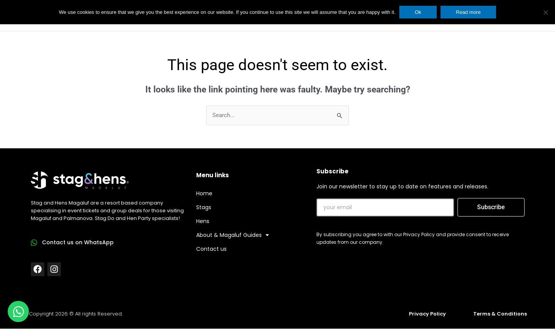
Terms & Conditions (500, 313)
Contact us (211, 249)
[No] (545, 12)
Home (204, 194)
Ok (418, 12)
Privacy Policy (427, 313)
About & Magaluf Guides (232, 235)
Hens (202, 221)
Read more (468, 12)
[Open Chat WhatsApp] (18, 311)
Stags (203, 208)
